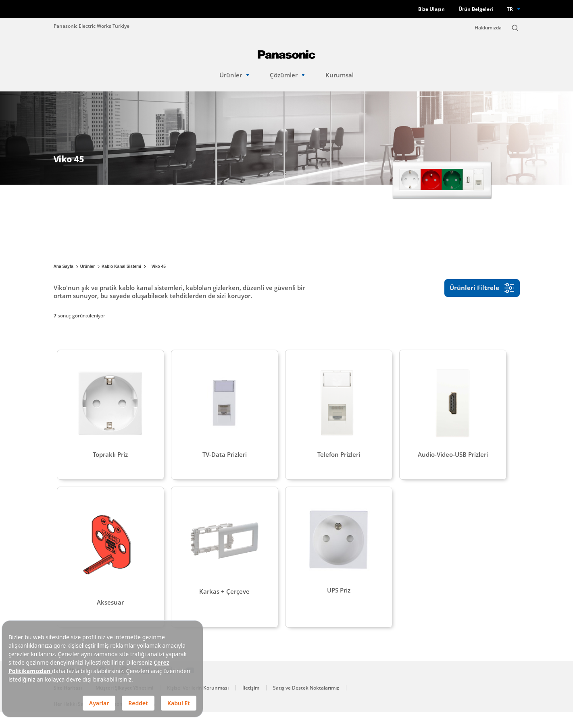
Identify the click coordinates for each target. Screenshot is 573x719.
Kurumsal (339, 75)
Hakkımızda (488, 28)
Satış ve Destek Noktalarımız (306, 695)
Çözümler (287, 75)
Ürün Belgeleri (475, 9)
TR (510, 9)
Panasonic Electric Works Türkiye (91, 26)
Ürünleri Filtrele (482, 288)
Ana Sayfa (63, 266)
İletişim (250, 695)
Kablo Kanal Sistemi (121, 266)
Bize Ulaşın (431, 9)
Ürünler (234, 75)
